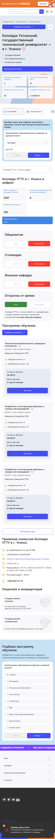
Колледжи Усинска (35, 22)
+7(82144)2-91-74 (15, 581)
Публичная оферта (8, 821)
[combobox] (25, 11)
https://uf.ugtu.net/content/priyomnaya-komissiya (25, 559)
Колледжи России (8, 22)
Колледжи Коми (21, 22)
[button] (27, 758)
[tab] (13, 111)
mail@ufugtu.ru (10, 563)
